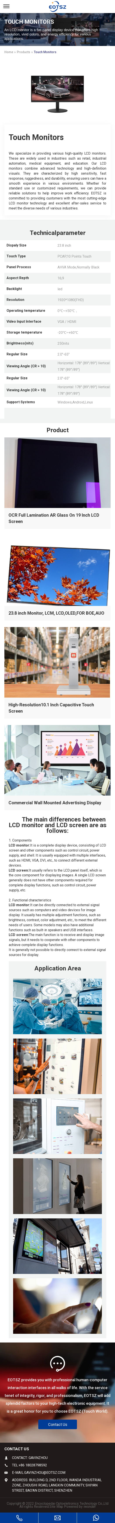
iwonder (90, 1506)
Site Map (56, 1506)
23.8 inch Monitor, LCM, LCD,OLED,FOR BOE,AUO (56, 613)
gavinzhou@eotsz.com (44, 1473)
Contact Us (57, 1424)
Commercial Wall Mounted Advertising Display (55, 802)
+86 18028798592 (33, 1465)
